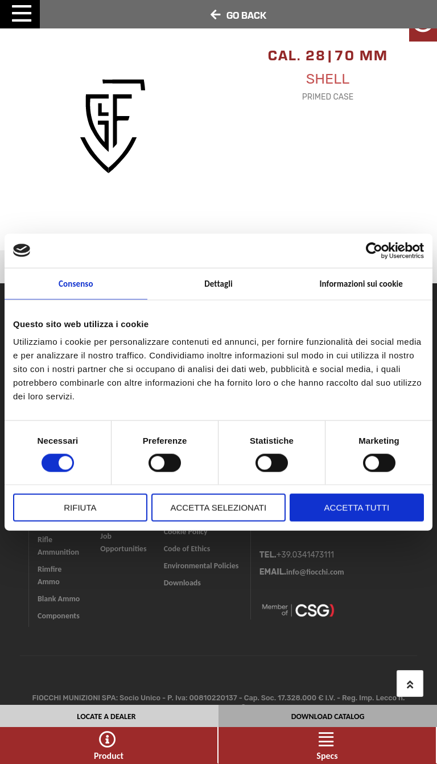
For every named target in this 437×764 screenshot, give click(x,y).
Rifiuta (80, 508)
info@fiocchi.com (315, 572)
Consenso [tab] (76, 283)
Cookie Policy (186, 531)
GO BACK (246, 15)
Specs (326, 756)
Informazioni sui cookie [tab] (361, 283)
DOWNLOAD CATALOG (328, 715)
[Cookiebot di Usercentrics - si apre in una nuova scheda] (374, 250)
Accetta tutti (356, 508)
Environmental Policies (201, 566)
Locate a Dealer (106, 715)
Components (59, 616)
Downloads (182, 583)
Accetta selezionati (219, 508)
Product (108, 756)
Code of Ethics (187, 549)
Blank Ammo (59, 599)
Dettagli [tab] (218, 283)
